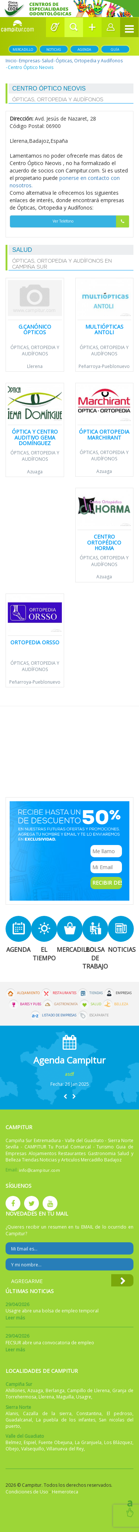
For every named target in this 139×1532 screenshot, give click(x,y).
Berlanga (55, 1390)
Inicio (11, 60)
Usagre (83, 1397)
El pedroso (119, 1413)
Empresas (29, 60)
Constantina (89, 1413)
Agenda (84, 49)
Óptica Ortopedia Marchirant (104, 434)
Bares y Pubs (30, 1004)
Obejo (12, 1449)
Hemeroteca (65, 1492)
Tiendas (96, 993)
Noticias (53, 49)
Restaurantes (64, 993)
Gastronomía (66, 1004)
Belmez (13, 1442)
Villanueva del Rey (65, 1449)
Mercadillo (23, 49)
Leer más (15, 1318)
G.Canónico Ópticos (35, 329)
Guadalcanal (19, 1420)
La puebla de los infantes (65, 1420)
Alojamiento (28, 993)
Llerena (35, 366)
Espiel (30, 1442)
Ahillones (15, 1390)
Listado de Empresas (59, 1015)
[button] (73, 27)
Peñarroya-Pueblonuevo (104, 366)
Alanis (12, 1413)
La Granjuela (88, 1442)
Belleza (121, 1004)
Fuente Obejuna (55, 1442)
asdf (69, 1074)
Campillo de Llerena (88, 1390)
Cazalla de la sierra (47, 1413)
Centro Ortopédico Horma (104, 542)
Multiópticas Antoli (104, 329)
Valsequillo (32, 1449)
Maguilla (65, 1397)
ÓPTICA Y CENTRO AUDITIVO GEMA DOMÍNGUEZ (35, 437)
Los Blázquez (118, 1442)
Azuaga (35, 472)
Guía (115, 49)
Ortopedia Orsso (34, 642)
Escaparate (99, 1015)
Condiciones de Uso (27, 1492)
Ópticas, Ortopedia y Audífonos (89, 60)
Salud (47, 60)
